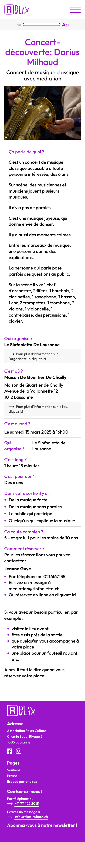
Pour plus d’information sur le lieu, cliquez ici (38, 409)
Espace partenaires (22, 781)
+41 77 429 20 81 (26, 803)
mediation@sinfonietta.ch (34, 588)
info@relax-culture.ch (31, 816)
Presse (12, 775)
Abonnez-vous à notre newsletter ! (42, 825)
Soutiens (13, 770)
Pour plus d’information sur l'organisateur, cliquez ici (33, 356)
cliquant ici (65, 594)
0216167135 (54, 576)
